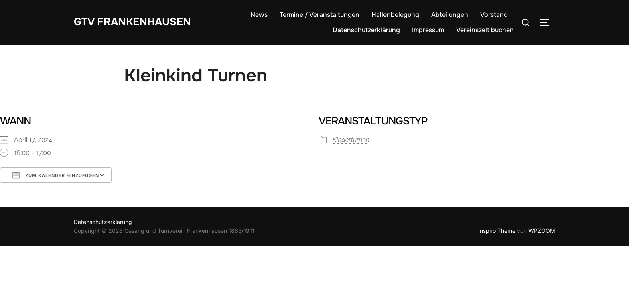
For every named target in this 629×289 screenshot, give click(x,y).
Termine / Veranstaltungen (319, 14)
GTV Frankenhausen (132, 21)
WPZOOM (541, 230)
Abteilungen (449, 14)
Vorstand (494, 14)
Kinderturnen (351, 140)
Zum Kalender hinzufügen (55, 175)
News (259, 14)
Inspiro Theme (496, 230)
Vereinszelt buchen (485, 30)
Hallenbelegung (395, 14)
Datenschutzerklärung (366, 30)
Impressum (428, 30)
